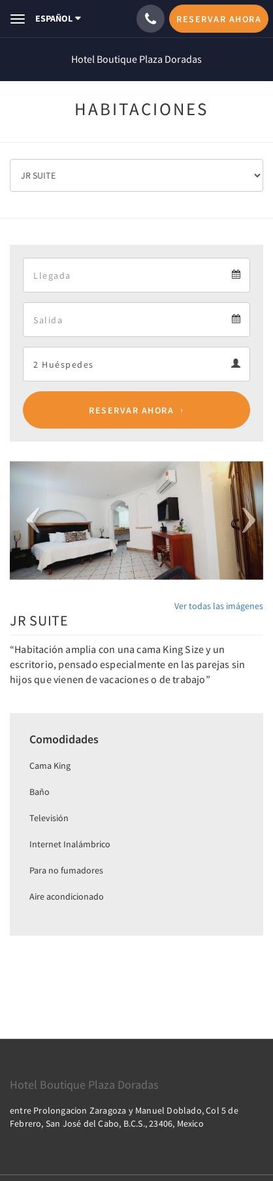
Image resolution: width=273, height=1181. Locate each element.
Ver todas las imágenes (218, 606)
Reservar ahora (131, 410)
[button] (29, 520)
